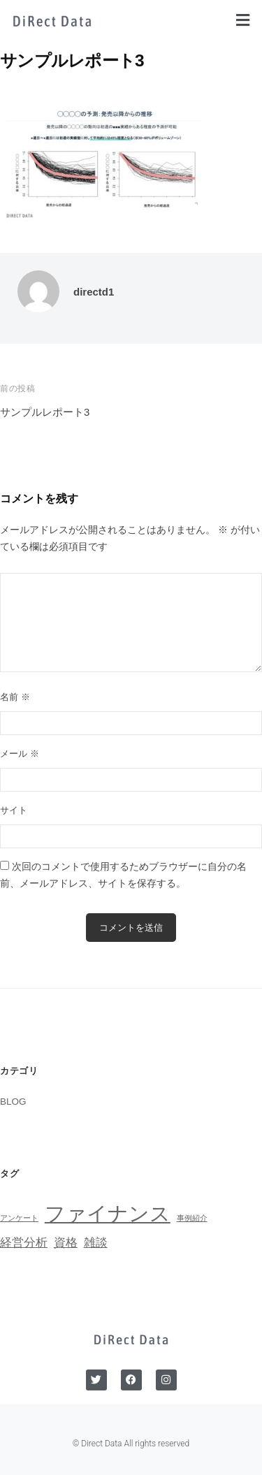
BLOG (13, 1101)
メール (19, 753)
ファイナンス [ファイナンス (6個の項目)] (107, 1213)
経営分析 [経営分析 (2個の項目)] (24, 1242)
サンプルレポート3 (44, 412)
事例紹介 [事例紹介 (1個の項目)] (192, 1218)
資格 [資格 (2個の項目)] (66, 1242)
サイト (13, 810)
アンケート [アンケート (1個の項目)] (19, 1218)
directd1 (93, 292)
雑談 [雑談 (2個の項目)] (96, 1242)
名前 (15, 697)
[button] (243, 20)
